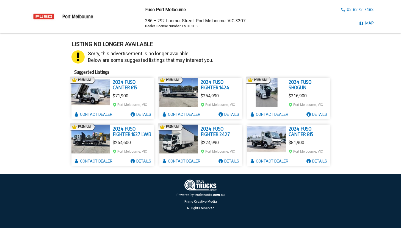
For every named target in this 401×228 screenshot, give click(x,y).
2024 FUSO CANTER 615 (125, 84)
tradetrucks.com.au (210, 195)
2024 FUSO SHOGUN (300, 84)
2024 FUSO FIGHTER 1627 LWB (132, 131)
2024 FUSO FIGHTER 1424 (215, 84)
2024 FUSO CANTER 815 (301, 131)
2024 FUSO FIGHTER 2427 (215, 131)
